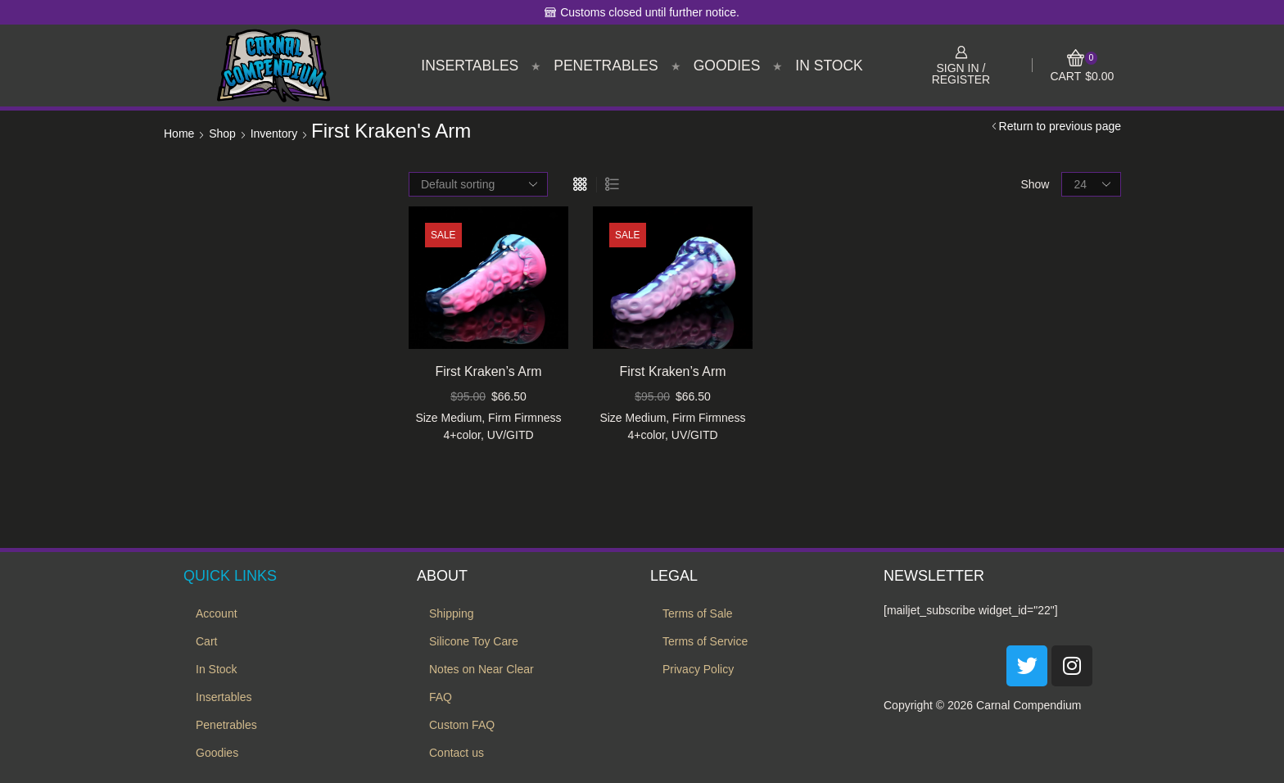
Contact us (456, 752)
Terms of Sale (697, 613)
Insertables (469, 65)
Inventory (274, 133)
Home (179, 133)
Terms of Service (705, 641)
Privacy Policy (698, 669)
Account (216, 613)
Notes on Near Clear (481, 669)
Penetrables (606, 65)
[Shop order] (478, 184)
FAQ (440, 697)
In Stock (828, 65)
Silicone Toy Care (473, 641)
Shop (222, 133)
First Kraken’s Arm (488, 371)
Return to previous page (1060, 126)
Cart (206, 641)
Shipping (451, 613)
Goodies (727, 65)
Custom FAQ (462, 724)
